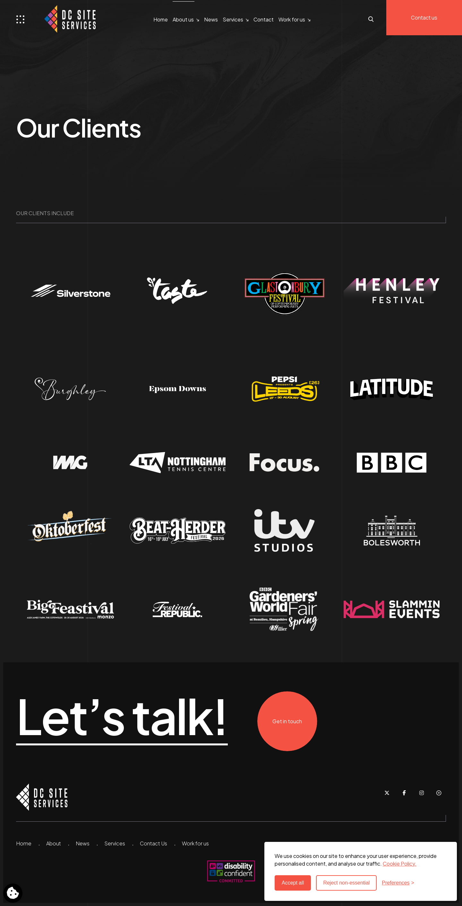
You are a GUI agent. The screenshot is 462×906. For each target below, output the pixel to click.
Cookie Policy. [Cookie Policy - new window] (399, 863)
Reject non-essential (346, 882)
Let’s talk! (122, 716)
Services (233, 19)
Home (160, 19)
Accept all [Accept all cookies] (293, 882)
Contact (263, 19)
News (211, 19)
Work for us (291, 19)
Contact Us (153, 843)
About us (183, 19)
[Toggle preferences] (12, 893)
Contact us (424, 17)
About (53, 843)
